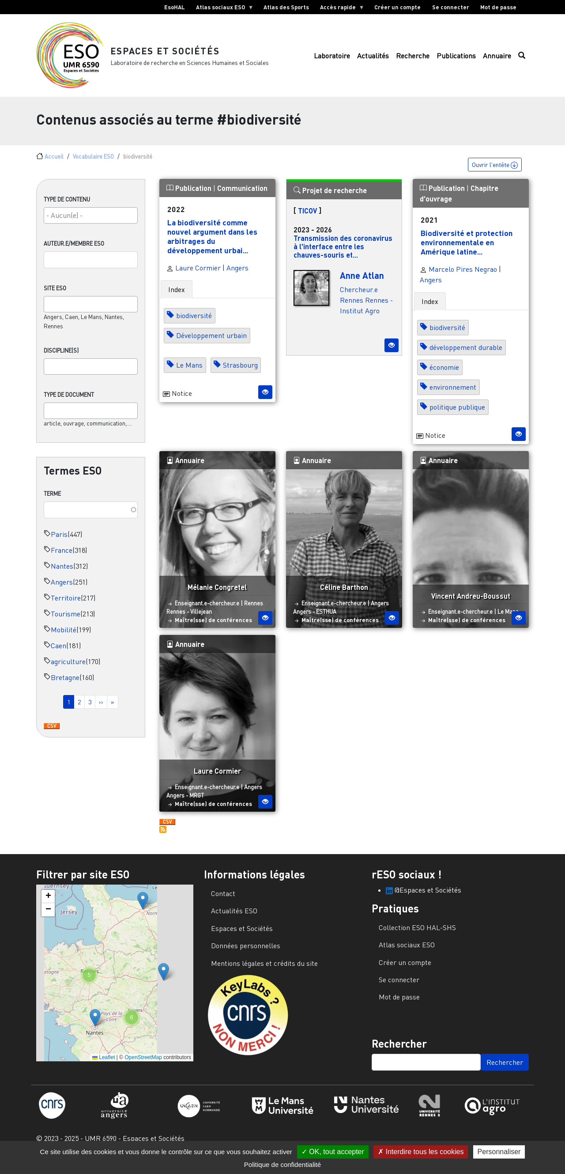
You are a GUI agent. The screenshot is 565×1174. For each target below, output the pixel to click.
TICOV (307, 220)
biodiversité (194, 325)
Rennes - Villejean (189, 620)
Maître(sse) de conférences (213, 629)
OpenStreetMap (143, 1067)
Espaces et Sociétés (173, 55)
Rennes (351, 309)
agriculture (68, 670)
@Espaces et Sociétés (423, 899)
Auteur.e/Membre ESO (74, 252)
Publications (456, 60)
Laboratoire (332, 60)
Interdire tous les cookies (420, 1151)
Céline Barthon (344, 597)
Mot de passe (498, 7)
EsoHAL (174, 7)
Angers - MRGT (185, 804)
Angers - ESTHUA (314, 620)
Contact (223, 902)
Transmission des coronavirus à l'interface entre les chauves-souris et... (343, 255)
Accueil (54, 165)
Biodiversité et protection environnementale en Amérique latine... (466, 251)
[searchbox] (90, 224)
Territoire (66, 607)
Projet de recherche (330, 199)
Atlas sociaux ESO (221, 9)
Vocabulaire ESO (93, 165)
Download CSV (52, 735)
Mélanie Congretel (217, 597)
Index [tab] (176, 299)
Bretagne (65, 686)
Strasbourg (240, 374)
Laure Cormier (193, 277)
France (61, 559)
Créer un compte (397, 7)
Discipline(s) (61, 359)
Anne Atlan (362, 284)
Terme (52, 502)
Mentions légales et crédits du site (264, 972)
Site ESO (55, 297)
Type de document (69, 403)
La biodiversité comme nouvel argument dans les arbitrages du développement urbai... (212, 245)
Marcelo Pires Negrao (458, 278)
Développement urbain (211, 345)
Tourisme (65, 623)
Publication (189, 197)
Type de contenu (67, 208)
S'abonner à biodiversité (162, 839)
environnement (452, 396)
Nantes (62, 575)
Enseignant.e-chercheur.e (207, 612)
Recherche (412, 60)
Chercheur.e (359, 298)
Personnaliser (499, 1151)
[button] (142, 910)
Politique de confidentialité (282, 1164)
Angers (62, 591)
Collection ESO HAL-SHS (417, 936)
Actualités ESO (234, 920)
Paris (59, 543)
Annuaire (497, 60)
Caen (58, 654)
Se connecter (450, 7)
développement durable (465, 357)
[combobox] (91, 225)
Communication (242, 197)
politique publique (457, 416)
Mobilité (63, 638)
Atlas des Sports (286, 7)
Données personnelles (245, 955)
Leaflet (103, 1067)
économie (444, 376)
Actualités (373, 60)
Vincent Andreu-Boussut (470, 605)
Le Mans (189, 374)
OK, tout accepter (332, 1151)
